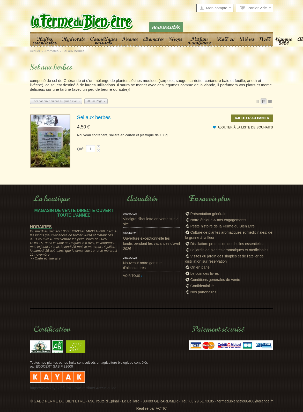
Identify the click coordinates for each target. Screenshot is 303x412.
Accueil (35, 51)
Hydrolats (73, 39)
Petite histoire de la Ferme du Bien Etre (222, 226)
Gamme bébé (283, 40)
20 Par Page (94, 101)
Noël (265, 39)
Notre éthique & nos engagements (218, 220)
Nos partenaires (203, 292)
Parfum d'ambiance (199, 40)
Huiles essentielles (45, 40)
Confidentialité (202, 286)
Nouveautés (166, 27)
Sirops (175, 39)
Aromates (153, 39)
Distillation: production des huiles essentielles (227, 244)
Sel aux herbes (94, 117)
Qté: (80, 149)
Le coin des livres (204, 273)
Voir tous (131, 276)
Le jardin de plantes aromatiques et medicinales (229, 250)
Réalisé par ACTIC (151, 408)
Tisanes (130, 39)
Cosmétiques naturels (103, 40)
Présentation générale (208, 214)
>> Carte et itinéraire (45, 258)
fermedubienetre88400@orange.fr (245, 401)
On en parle (200, 267)
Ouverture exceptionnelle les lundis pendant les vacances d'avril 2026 (151, 243)
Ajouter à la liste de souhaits (245, 127)
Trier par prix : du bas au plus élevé (54, 101)
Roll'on (225, 39)
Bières (247, 39)
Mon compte (216, 8)
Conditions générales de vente (215, 280)
